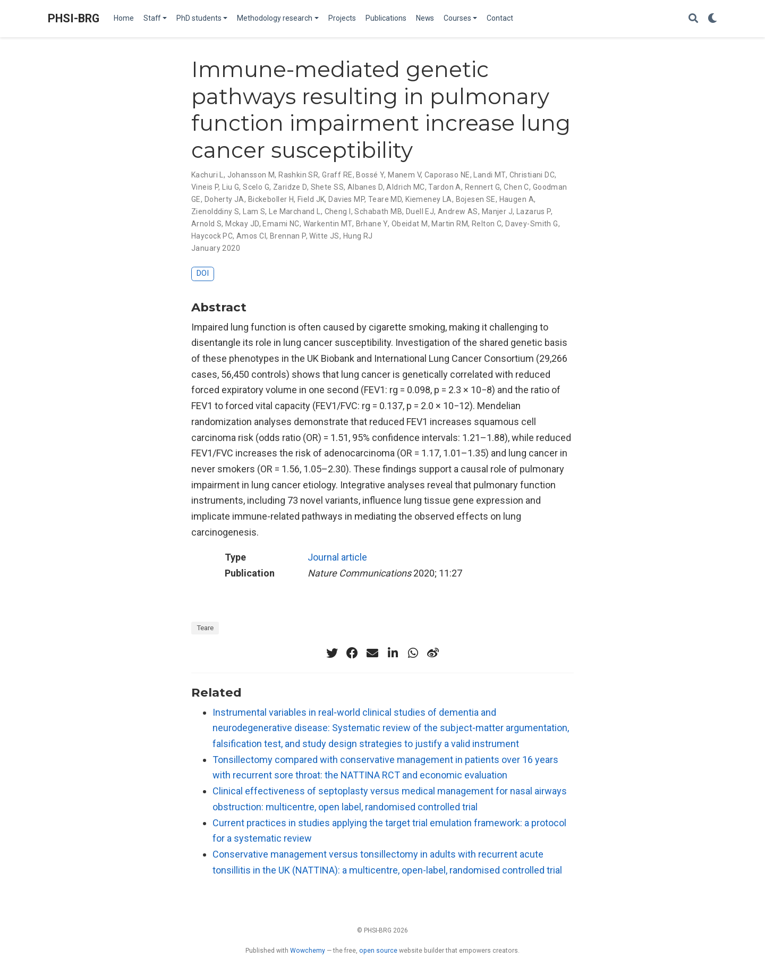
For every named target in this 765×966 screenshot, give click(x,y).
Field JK (311, 199)
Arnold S (206, 223)
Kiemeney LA (428, 199)
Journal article (337, 557)
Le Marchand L (294, 211)
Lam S (254, 211)
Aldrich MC (405, 187)
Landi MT (489, 175)
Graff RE (337, 175)
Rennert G (482, 187)
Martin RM (449, 223)
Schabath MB (378, 211)
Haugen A (516, 199)
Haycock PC (212, 236)
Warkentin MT (327, 223)
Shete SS (327, 187)
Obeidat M (410, 223)
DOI (203, 273)
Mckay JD (242, 223)
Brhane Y (372, 223)
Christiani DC (532, 175)
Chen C (516, 187)
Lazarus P (533, 211)
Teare (205, 627)
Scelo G (256, 187)
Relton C (487, 223)
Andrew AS (458, 211)
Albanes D (365, 187)
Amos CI (251, 236)
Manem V (404, 175)
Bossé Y (370, 175)
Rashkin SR (298, 175)
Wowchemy (307, 950)
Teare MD (385, 199)
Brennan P (288, 236)
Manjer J (497, 211)
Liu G (230, 187)
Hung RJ (358, 236)
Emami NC (280, 223)
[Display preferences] (712, 19)
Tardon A (444, 187)
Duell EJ (420, 211)
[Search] (693, 19)
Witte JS (324, 236)
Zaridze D (290, 187)
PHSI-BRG (73, 18)
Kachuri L (207, 175)
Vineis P (204, 187)
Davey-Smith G (531, 223)
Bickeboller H (271, 199)
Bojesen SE (476, 199)
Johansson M (251, 175)
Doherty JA (224, 199)
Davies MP (346, 199)
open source (378, 950)
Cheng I (338, 211)
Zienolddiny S (215, 211)
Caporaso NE (447, 175)
